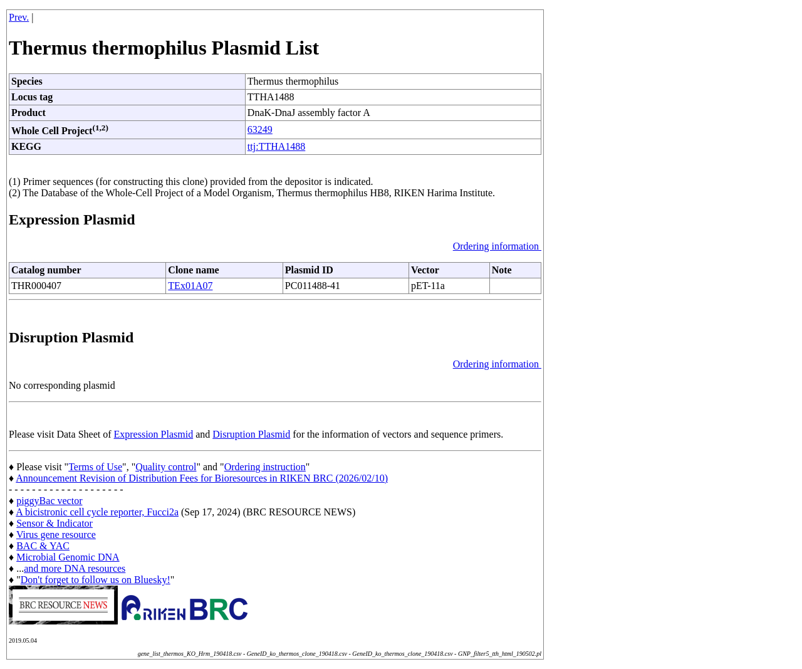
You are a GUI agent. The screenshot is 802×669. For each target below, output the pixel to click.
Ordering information (497, 246)
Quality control (165, 466)
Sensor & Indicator (54, 523)
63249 (260, 129)
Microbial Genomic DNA (67, 557)
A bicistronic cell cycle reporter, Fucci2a (97, 512)
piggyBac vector (49, 500)
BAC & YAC (43, 545)
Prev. (19, 17)
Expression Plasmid (154, 434)
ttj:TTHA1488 (276, 146)
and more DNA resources (74, 568)
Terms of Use (95, 466)
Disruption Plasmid (251, 434)
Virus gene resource (56, 534)
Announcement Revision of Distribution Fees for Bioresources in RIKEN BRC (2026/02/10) (202, 478)
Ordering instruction (265, 466)
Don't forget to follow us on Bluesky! (95, 579)
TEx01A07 (190, 285)
